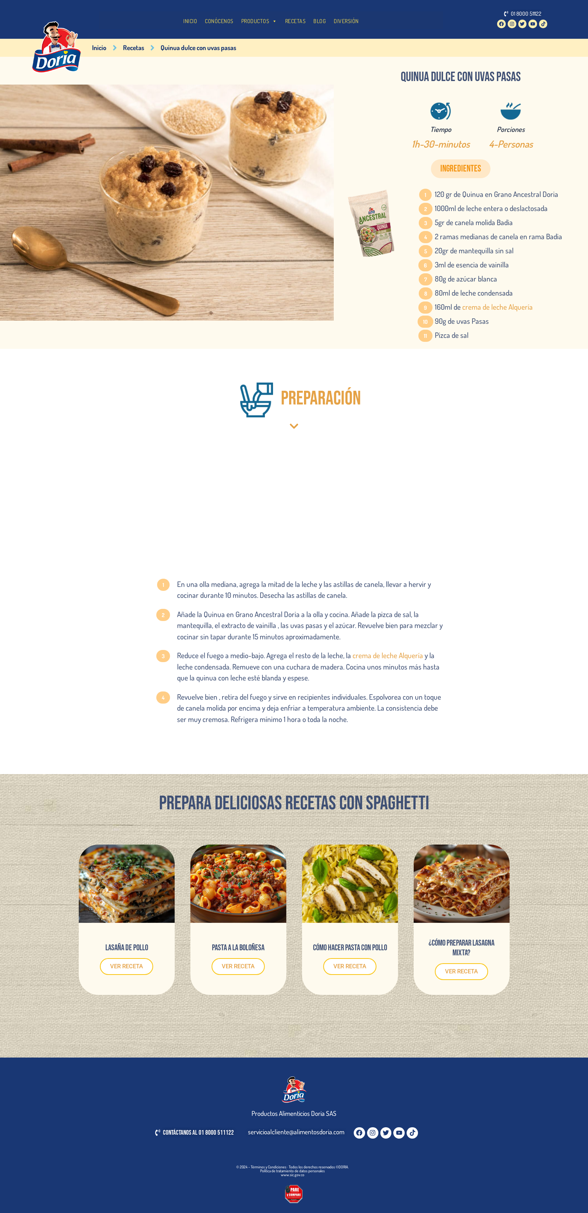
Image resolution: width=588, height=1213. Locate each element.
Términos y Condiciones (268, 1166)
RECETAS (295, 21)
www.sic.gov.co (292, 1174)
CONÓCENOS (219, 21)
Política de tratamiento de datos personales (292, 1170)
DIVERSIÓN (346, 21)
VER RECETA (126, 966)
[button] (460, 168)
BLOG (319, 21)
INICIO (190, 21)
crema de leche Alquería (497, 307)
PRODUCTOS (259, 21)
